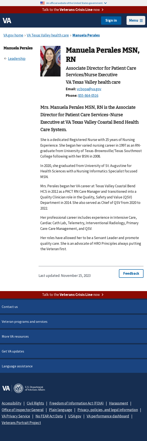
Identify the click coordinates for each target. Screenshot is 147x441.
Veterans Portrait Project (21, 422)
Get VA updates (13, 351)
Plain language (60, 409)
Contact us (10, 306)
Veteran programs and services (24, 321)
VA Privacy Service (16, 416)
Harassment (118, 403)
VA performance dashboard (108, 416)
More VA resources (15, 336)
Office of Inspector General (23, 409)
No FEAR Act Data (49, 416)
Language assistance (17, 366)
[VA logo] (7, 20)
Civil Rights (35, 403)
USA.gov (74, 416)
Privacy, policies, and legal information (108, 409)
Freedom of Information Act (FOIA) (76, 403)
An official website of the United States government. (76, 3)
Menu (136, 20)
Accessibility (11, 403)
